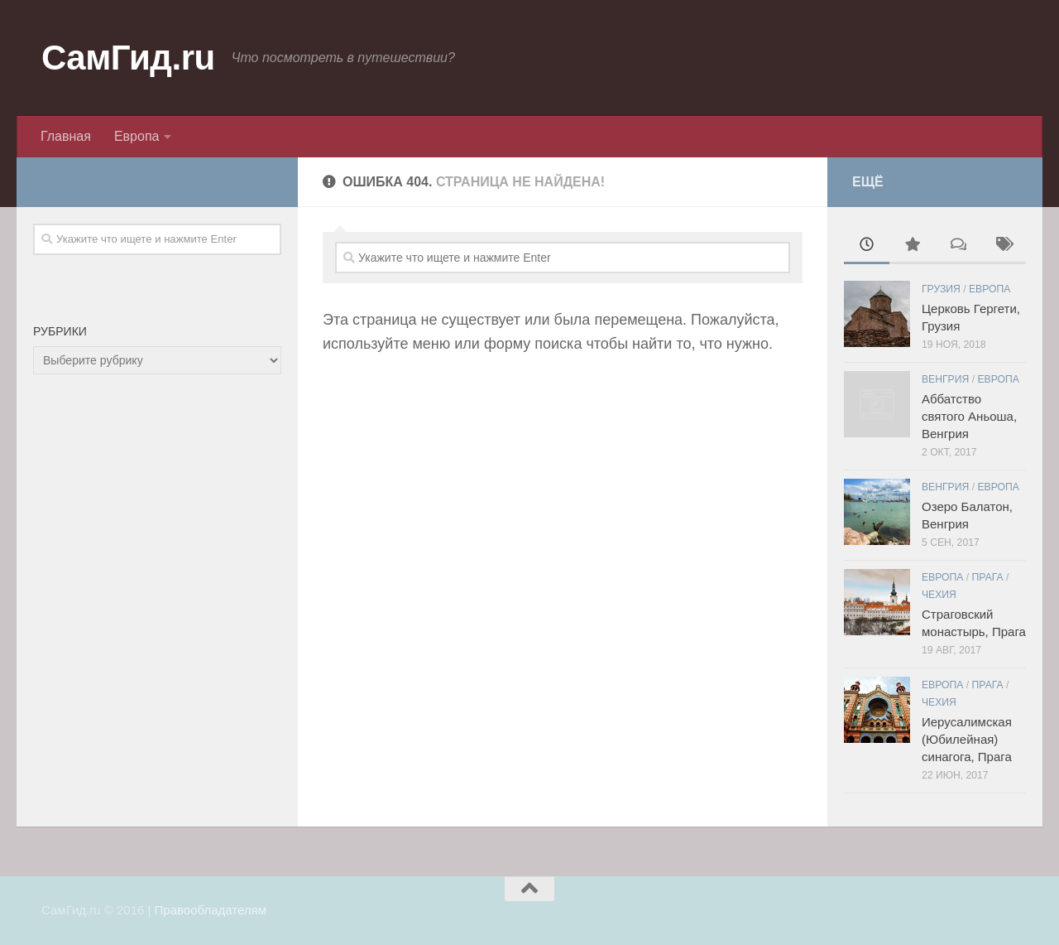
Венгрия (945, 379)
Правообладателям (210, 910)
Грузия (941, 289)
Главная (66, 136)
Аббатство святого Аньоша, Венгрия (969, 416)
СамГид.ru (128, 57)
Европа (137, 136)
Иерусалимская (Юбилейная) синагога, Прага (967, 739)
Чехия (939, 594)
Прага (988, 577)
